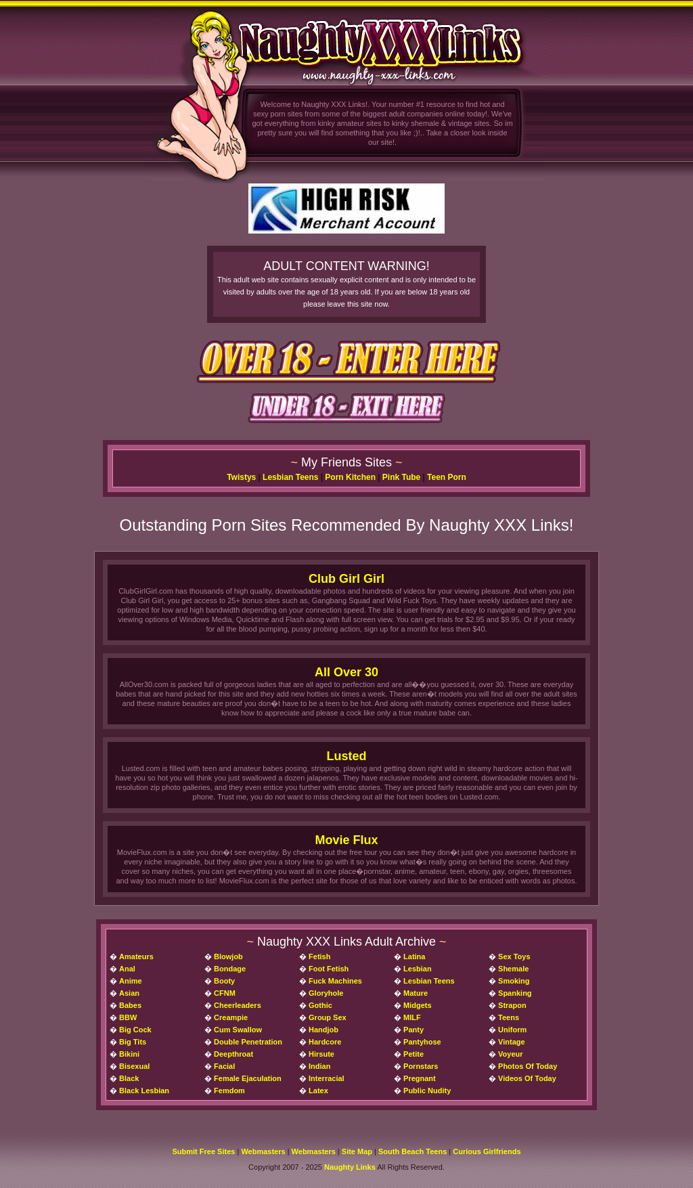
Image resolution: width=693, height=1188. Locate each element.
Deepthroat (233, 1054)
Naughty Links (350, 1167)
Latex (318, 1090)
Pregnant (419, 1078)
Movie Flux (346, 840)
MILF (412, 1017)
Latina (414, 956)
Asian (129, 993)
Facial (224, 1066)
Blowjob (228, 956)
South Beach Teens (412, 1151)
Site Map (357, 1151)
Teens (508, 1017)
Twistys (241, 477)
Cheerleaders (237, 1005)
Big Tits (132, 1042)
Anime (130, 981)
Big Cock (135, 1030)
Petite (413, 1054)
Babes (130, 1005)
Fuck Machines (335, 981)
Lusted (346, 756)
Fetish (319, 956)
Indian (319, 1066)
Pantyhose (422, 1042)
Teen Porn (446, 477)
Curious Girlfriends (486, 1151)
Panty (413, 1030)
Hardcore (325, 1042)
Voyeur (510, 1054)
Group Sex (327, 1017)
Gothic (320, 1005)
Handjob (323, 1030)
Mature (415, 993)
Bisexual (134, 1066)
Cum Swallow (238, 1030)
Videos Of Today (527, 1078)
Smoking (513, 981)
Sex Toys (514, 956)
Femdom (229, 1090)
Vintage (511, 1042)
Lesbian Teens (290, 477)
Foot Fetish (329, 969)
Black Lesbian (144, 1090)
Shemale (513, 969)
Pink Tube (401, 477)
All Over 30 (346, 672)
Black (129, 1078)
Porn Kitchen (350, 477)
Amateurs (136, 956)
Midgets (417, 1005)
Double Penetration (248, 1042)
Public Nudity (427, 1090)
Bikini (129, 1054)
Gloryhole (326, 993)
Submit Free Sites (203, 1151)
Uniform (512, 1030)
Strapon (512, 1005)
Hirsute (321, 1054)
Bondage (230, 969)
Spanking (515, 993)
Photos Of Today (527, 1066)
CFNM (225, 993)
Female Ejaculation (248, 1078)
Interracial (326, 1078)
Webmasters (263, 1151)
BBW (128, 1017)
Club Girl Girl (346, 579)
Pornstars (420, 1066)
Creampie (231, 1017)
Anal (127, 969)
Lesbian (417, 969)
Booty (224, 981)
